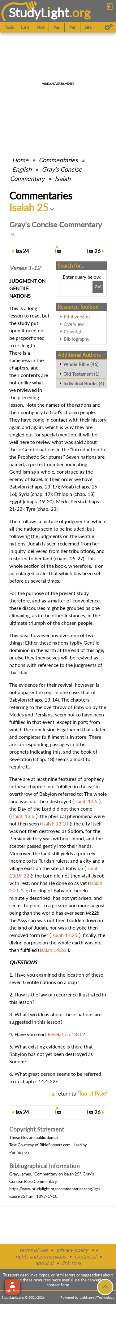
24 (22, 251)
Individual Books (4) (83, 383)
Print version (77, 316)
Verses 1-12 (24, 268)
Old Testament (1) (81, 374)
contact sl (85, 1256)
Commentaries (58, 160)
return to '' (81, 1093)
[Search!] (97, 287)
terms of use (33, 1250)
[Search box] (75, 287)
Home (20, 160)
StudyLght (39, 12)
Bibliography (76, 339)
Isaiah (63, 178)
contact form (58, 1284)
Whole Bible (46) (80, 364)
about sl (44, 1263)
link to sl (71, 1263)
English (22, 169)
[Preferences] (109, 27)
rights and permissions (40, 1256)
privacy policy (72, 1250)
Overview (74, 324)
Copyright (74, 331)
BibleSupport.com (55, 1144)
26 (94, 251)
